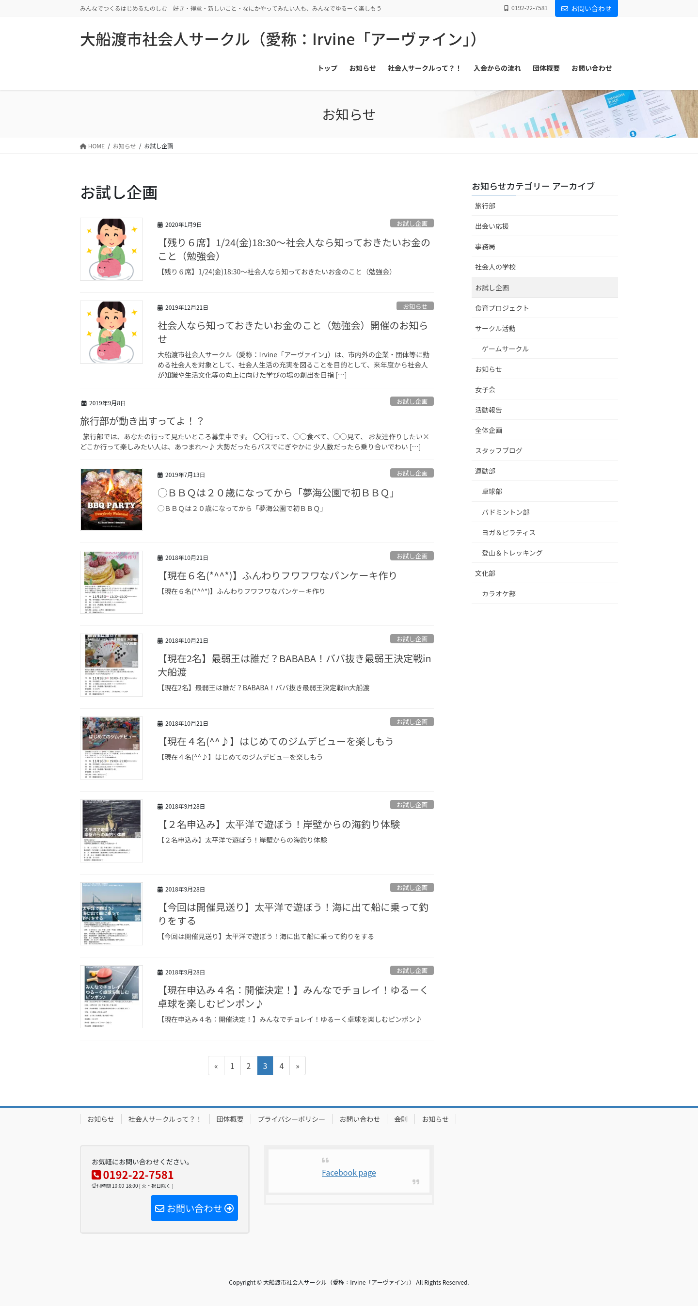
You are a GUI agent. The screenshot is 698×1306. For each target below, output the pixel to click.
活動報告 (488, 409)
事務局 (485, 246)
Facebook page (349, 1172)
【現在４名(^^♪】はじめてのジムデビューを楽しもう (276, 741)
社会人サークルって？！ (165, 1119)
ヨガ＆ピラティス (509, 532)
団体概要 (230, 1119)
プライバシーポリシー (292, 1119)
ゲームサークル (505, 348)
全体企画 (488, 430)
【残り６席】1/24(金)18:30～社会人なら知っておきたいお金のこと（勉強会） (294, 249)
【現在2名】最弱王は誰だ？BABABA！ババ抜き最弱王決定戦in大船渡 (294, 665)
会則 (401, 1119)
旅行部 (485, 205)
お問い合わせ (586, 8)
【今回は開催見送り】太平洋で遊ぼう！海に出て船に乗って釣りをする (293, 913)
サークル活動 (495, 328)
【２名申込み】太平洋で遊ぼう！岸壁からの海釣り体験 (279, 824)
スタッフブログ (499, 450)
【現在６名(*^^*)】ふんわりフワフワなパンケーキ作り (277, 575)
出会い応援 (492, 226)
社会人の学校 (495, 266)
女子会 (485, 389)
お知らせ (415, 306)
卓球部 (492, 491)
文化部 (485, 573)
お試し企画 (412, 223)
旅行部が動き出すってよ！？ (142, 421)
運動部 (485, 471)
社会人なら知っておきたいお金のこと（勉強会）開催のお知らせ (293, 332)
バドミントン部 (505, 512)
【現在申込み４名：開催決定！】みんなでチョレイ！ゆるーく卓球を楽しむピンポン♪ (293, 996)
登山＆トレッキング (512, 552)
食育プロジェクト (502, 308)
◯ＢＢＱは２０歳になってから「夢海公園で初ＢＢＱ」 (278, 492)
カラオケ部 (499, 593)
